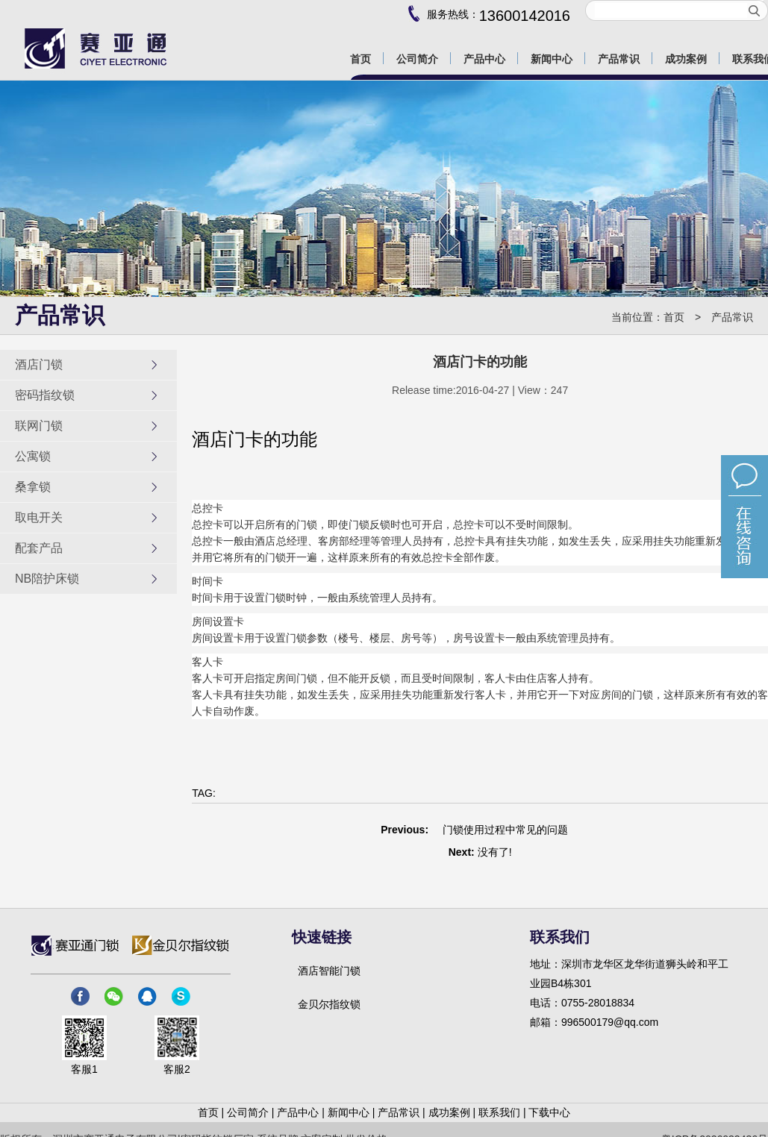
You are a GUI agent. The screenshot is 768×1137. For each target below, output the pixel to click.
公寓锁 (87, 457)
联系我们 (499, 1112)
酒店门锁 (87, 365)
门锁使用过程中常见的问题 (505, 830)
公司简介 (248, 1112)
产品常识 (732, 317)
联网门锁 (87, 426)
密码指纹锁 (87, 395)
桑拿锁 (87, 487)
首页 (674, 317)
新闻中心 (348, 1112)
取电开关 (87, 518)
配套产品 (87, 548)
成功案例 (449, 1112)
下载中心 (549, 1112)
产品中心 (298, 1112)
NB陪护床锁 (87, 579)
